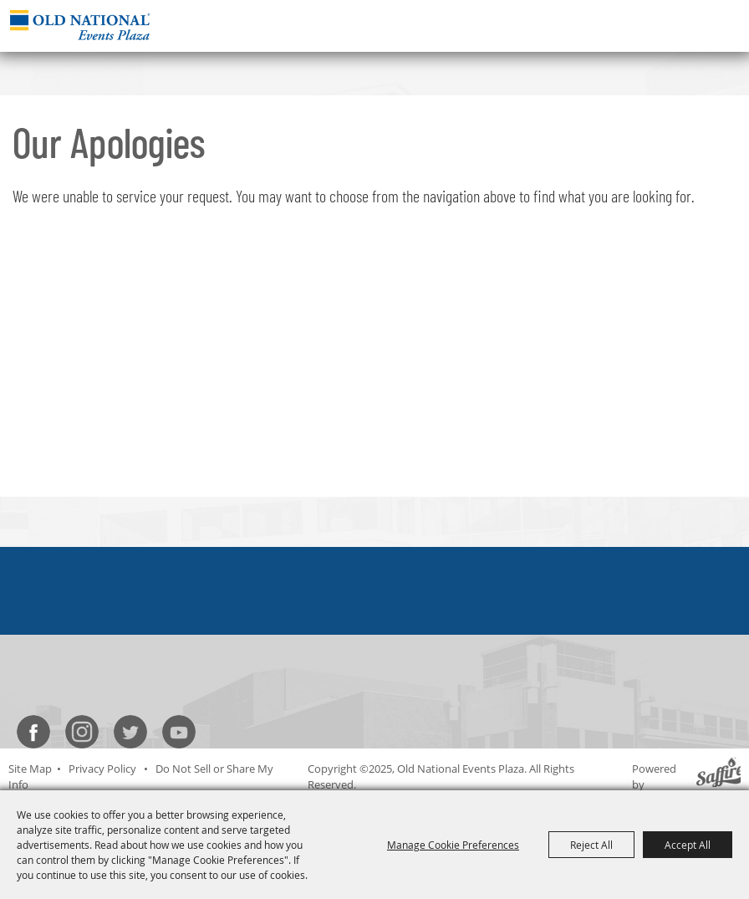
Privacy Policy (102, 768)
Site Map (30, 768)
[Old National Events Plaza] (80, 24)
